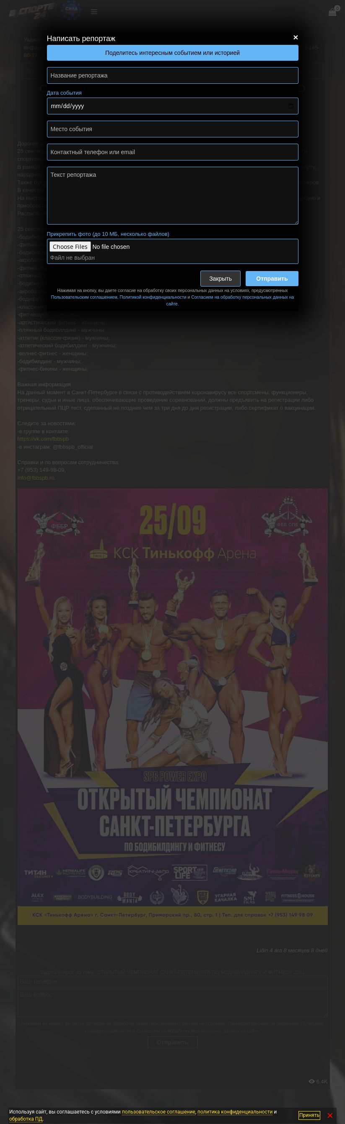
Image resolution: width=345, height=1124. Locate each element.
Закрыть (220, 278)
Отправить (272, 278)
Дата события (64, 93)
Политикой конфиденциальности (153, 297)
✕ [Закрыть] (330, 1115)
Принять (309, 1115)
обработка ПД (25, 1119)
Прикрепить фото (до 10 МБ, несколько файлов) (108, 234)
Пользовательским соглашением (84, 297)
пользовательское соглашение (158, 1112)
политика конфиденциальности (234, 1112)
